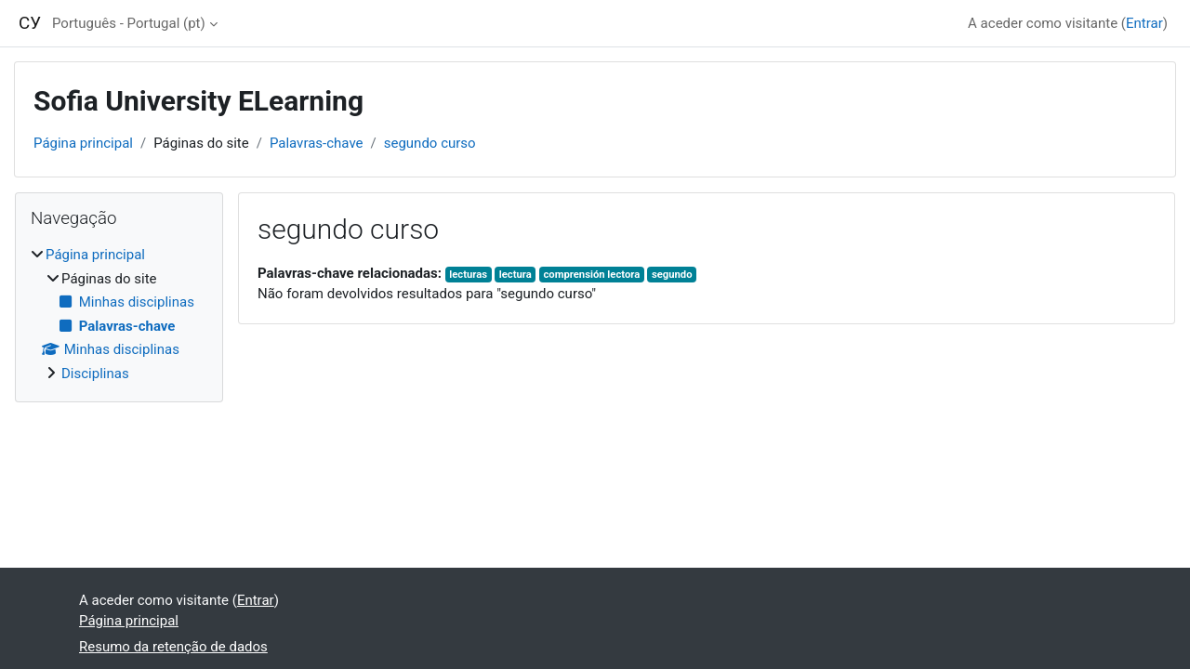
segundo (672, 275)
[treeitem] (119, 314)
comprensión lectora (591, 275)
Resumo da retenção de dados (173, 646)
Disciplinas (95, 373)
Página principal (83, 143)
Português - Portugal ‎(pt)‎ (128, 23)
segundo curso (430, 143)
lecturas (468, 275)
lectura (515, 275)
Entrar (1144, 23)
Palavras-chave (317, 143)
